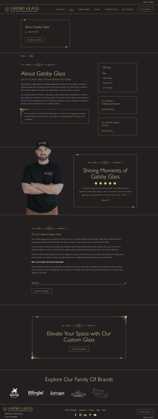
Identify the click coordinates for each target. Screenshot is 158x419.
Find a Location (145, 9)
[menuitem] (117, 73)
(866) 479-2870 (148, 2)
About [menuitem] (71, 9)
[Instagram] (80, 411)
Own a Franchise (70, 406)
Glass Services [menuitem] (60, 9)
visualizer (75, 113)
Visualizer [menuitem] (97, 9)
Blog (98, 406)
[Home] (22, 9)
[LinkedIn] (85, 411)
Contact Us (83, 406)
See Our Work (107, 130)
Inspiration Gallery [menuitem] (84, 9)
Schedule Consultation (35, 39)
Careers (91, 406)
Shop (103, 406)
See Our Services (107, 109)
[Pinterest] (90, 411)
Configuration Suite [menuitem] (111, 9)
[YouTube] (95, 411)
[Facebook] (75, 411)
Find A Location (145, 407)
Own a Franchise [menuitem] (127, 9)
